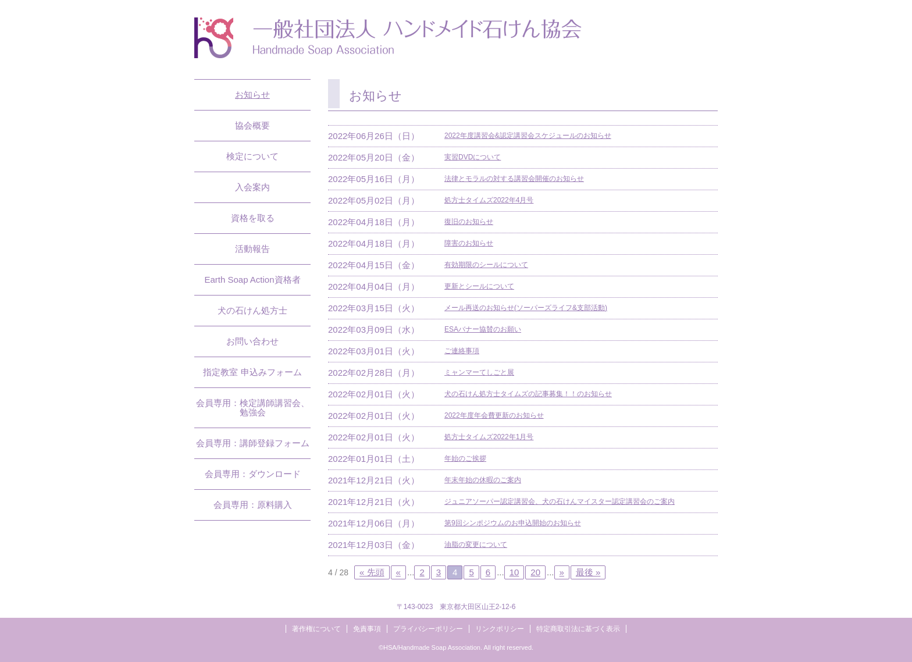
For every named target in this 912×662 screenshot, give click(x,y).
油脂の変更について (475, 544)
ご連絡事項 (461, 351)
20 (535, 572)
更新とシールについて (479, 286)
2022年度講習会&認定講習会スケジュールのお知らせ (527, 135)
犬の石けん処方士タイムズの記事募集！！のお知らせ (528, 394)
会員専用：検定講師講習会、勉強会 (252, 407)
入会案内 (252, 187)
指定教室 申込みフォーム (252, 372)
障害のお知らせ (468, 243)
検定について (252, 156)
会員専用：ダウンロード (253, 474)
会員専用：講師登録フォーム (252, 443)
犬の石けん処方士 (252, 310)
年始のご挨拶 (465, 458)
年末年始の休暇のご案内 (482, 480)
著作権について (316, 629)
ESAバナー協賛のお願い (482, 329)
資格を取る (253, 218)
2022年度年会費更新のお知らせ (494, 415)
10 (514, 572)
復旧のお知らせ (468, 222)
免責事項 (367, 629)
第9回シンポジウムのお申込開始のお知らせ (512, 523)
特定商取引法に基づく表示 (578, 629)
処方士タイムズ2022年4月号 (488, 200)
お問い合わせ (252, 341)
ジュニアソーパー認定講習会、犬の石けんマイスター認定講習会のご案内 (559, 501)
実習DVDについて (472, 157)
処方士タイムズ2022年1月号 (488, 437)
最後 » (588, 572)
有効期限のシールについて (486, 265)
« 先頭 (371, 572)
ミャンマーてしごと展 (479, 372)
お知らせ (252, 94)
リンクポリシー (499, 629)
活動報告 (252, 249)
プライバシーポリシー (428, 629)
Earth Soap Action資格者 (252, 279)
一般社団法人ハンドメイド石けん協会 (388, 37)
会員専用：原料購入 (252, 505)
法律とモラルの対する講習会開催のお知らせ (514, 179)
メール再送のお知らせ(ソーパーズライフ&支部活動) (525, 308)
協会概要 (252, 125)
